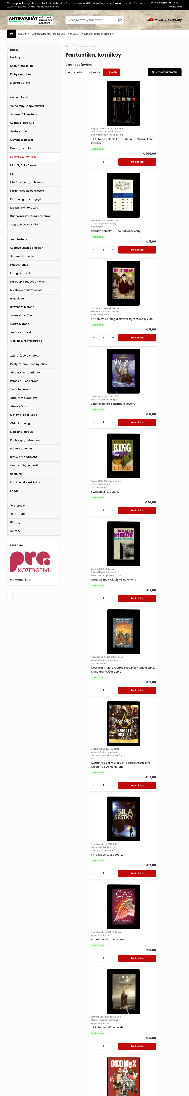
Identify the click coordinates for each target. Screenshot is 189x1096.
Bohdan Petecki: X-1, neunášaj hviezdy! (152, 143)
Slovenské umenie (22, 256)
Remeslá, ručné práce (24, 381)
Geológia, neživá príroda (26, 341)
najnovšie (111, 72)
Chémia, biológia (21, 423)
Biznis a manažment (23, 457)
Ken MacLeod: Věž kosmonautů (89, 880)
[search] (120, 20)
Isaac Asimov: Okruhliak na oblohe (149, 332)
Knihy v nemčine (20, 74)
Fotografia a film (21, 273)
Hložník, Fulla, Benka (23, 165)
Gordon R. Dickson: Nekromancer (90, 704)
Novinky (15, 57)
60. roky (15, 531)
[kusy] (78, 165)
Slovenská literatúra (23, 114)
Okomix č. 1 (134, 611)
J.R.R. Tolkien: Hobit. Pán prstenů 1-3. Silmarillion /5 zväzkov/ (92, 144)
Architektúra (18, 239)
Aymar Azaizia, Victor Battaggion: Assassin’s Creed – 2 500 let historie (150, 429)
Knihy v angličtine (21, 66)
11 (156, 1006)
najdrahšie (94, 72)
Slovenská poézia (21, 140)
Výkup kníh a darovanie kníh (97, 34)
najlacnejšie (75, 72)
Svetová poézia (20, 131)
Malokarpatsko (20, 82)
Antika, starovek (20, 332)
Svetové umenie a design (26, 248)
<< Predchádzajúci (82, 1006)
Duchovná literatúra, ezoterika (30, 216)
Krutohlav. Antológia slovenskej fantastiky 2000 (89, 239)
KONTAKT (7, 1055)
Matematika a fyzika (23, 415)
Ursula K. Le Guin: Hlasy (142, 880)
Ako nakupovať (41, 34)
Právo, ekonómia (21, 448)
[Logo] (30, 20)
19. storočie (17, 505)
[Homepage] (11, 34)
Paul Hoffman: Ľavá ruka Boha (147, 971)
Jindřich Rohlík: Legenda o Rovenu (149, 238)
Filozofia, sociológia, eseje (27, 190)
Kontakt (73, 34)
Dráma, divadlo (20, 148)
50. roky (15, 522)
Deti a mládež (19, 97)
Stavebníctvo (19, 406)
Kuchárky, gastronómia (25, 440)
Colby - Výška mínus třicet (86, 971)
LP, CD (14, 491)
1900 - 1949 (17, 514)
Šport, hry (16, 474)
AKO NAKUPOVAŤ (12, 1046)
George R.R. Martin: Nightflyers (146, 792)
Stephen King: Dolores (83, 331)
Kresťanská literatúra (24, 207)
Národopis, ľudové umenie (27, 281)
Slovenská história (22, 307)
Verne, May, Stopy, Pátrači (27, 106)
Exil (12, 174)
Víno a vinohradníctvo (25, 372)
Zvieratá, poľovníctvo (24, 355)
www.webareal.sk (108, 1093)
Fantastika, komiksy (23, 156)
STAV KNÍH (8, 1042)
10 (150, 1006)
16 (162, 1006)
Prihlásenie (160, 2)
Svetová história (21, 315)
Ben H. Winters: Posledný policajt (148, 702)
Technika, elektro (21, 389)
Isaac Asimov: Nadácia (84, 792)
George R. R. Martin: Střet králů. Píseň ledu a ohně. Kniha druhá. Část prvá (92, 427)
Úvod (68, 46)
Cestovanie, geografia (25, 465)
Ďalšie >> (171, 1006)
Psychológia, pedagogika (27, 199)
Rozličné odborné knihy (25, 482)
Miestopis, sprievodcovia (26, 290)
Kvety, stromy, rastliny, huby (28, 364)
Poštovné (59, 34)
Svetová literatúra (22, 123)
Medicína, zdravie (21, 432)
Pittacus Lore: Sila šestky (85, 522)
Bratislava (17, 298)
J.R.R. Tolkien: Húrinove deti (86, 613)
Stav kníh (24, 34)
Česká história (19, 324)
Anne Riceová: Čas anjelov (144, 518)
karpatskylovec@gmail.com (19, 1059)
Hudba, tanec (19, 264)
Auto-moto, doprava (24, 398)
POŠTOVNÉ (8, 1051)
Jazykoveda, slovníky (24, 224)
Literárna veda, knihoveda (27, 182)
